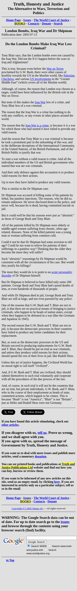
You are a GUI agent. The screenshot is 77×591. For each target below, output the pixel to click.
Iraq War (40, 102)
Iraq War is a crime (37, 125)
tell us (42, 433)
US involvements (40, 79)
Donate (46, 23)
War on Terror (55, 68)
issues (65, 522)
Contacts (33, 23)
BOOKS (19, 23)
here (57, 481)
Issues (27, 20)
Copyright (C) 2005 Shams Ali (27, 508)
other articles (10, 424)
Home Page (13, 20)
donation (40, 456)
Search (58, 23)
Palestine (69, 75)
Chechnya (8, 79)
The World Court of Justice (51, 20)
